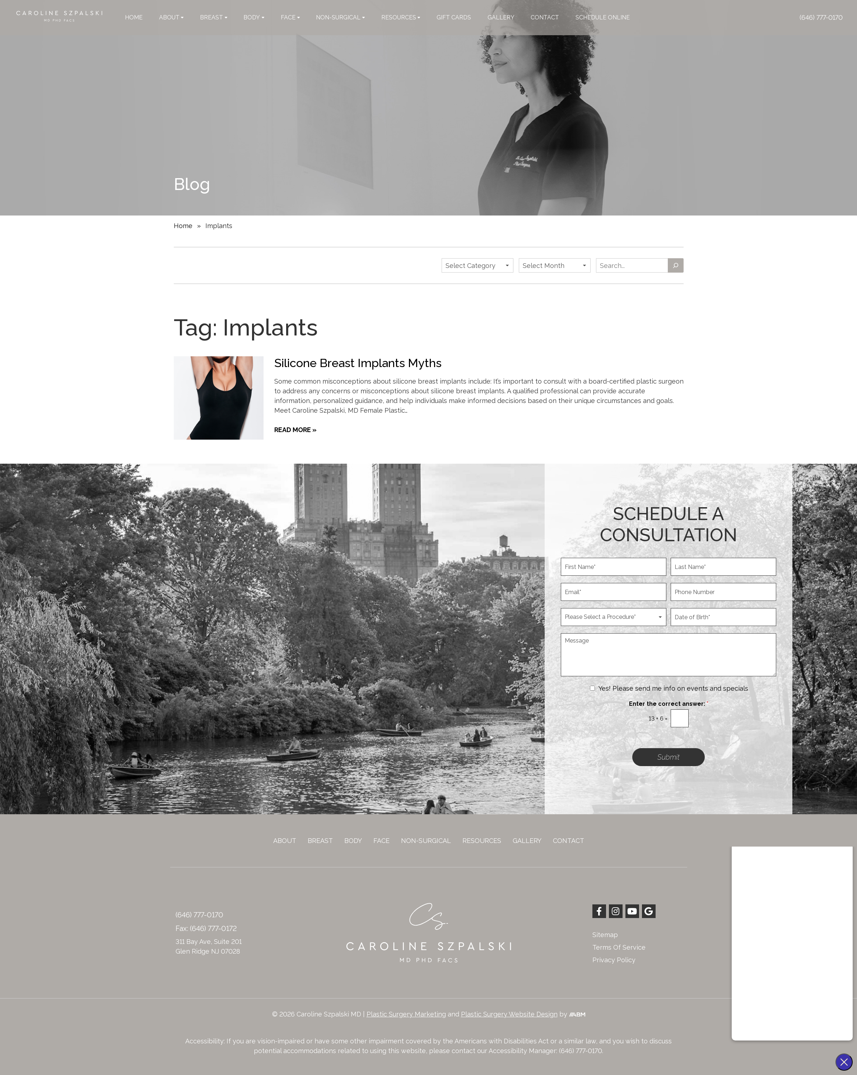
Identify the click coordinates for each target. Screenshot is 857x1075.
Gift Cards (454, 17)
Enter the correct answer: (668, 703)
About (171, 17)
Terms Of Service (619, 947)
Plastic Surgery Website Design (509, 1014)
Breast (213, 17)
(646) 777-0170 (821, 17)
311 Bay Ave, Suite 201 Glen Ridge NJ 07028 (209, 946)
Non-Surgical (340, 17)
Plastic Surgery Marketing (406, 1014)
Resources (400, 17)
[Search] (676, 265)
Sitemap (605, 935)
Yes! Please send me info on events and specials (673, 688)
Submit (668, 757)
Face (290, 17)
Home (134, 17)
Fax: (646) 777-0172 (206, 928)
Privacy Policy (613, 960)
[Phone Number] (723, 592)
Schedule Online (603, 17)
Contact (545, 17)
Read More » (295, 430)
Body (253, 17)
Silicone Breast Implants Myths (358, 363)
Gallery (501, 17)
